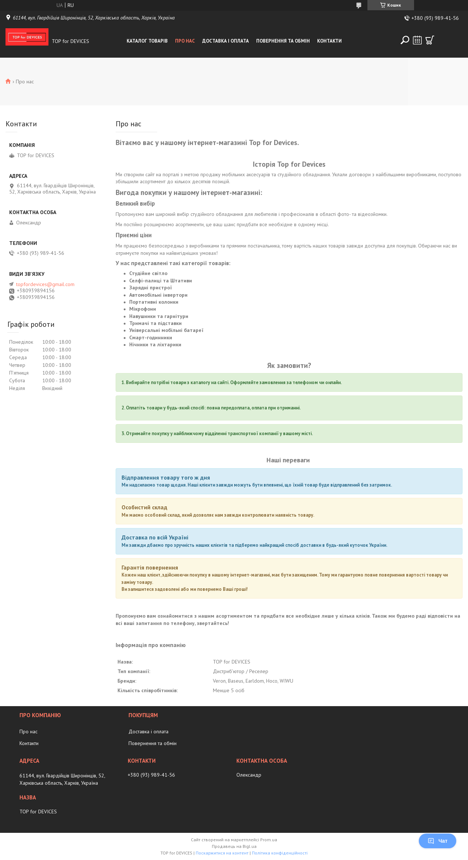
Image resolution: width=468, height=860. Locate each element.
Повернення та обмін (283, 41)
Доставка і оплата (225, 41)
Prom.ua (268, 839)
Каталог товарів (147, 41)
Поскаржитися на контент (222, 853)
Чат (437, 841)
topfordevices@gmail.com (45, 284)
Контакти (329, 41)
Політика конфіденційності (280, 853)
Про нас (185, 41)
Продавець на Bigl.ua (234, 846)
